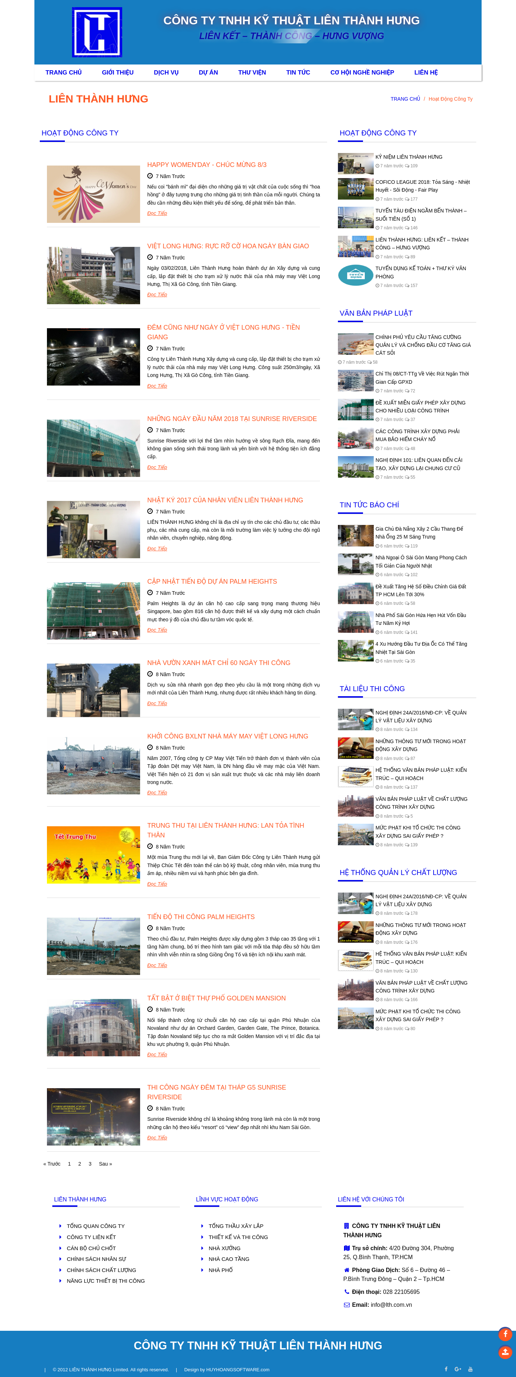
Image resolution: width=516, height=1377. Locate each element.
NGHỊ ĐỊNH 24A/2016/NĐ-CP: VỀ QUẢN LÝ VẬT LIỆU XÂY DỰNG (421, 716)
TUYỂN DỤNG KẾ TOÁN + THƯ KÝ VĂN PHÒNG (421, 272)
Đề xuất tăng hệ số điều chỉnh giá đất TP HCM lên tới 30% (421, 590)
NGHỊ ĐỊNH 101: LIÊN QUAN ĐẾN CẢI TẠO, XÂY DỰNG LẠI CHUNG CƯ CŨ (419, 464)
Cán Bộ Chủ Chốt (91, 1248)
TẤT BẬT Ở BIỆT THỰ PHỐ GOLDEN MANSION (217, 998)
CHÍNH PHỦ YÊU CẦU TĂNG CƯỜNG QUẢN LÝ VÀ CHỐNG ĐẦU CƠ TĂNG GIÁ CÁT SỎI (423, 345)
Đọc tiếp (157, 213)
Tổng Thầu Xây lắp (236, 1226)
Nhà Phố (221, 1270)
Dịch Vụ (166, 72)
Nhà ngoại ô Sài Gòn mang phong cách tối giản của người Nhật (421, 561)
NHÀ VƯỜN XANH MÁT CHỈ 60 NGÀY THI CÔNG (219, 662)
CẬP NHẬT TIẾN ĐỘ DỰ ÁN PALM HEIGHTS (212, 581)
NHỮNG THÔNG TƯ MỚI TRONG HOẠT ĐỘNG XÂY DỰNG (421, 745)
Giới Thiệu (118, 72)
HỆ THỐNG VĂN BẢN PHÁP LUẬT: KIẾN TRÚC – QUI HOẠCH (421, 774)
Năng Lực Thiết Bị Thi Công (106, 1281)
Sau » (105, 1164)
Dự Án (208, 72)
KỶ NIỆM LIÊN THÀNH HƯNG (409, 157)
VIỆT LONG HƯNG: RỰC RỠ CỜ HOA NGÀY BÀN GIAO (228, 246)
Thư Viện (252, 72)
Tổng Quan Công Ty (96, 1226)
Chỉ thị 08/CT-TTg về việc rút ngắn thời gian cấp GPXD (422, 377)
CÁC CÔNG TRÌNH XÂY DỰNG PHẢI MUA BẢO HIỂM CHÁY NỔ (418, 435)
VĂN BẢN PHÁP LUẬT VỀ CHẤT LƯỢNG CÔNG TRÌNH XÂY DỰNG (422, 803)
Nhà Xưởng (224, 1248)
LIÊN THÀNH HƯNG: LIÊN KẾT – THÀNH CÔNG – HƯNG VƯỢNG (422, 243)
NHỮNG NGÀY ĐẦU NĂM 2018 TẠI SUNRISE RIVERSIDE (232, 418)
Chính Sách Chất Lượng (101, 1270)
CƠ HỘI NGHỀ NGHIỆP (362, 72)
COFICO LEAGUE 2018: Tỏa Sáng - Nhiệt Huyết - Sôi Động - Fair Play (423, 186)
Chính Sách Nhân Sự (96, 1259)
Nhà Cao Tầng (229, 1259)
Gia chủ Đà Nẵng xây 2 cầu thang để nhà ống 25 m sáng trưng (419, 533)
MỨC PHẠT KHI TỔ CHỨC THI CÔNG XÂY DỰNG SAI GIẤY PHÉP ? (418, 831)
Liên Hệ (426, 72)
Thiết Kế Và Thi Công (238, 1237)
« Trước (52, 1164)
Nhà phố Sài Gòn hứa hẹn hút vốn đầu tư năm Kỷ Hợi (421, 619)
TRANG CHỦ (405, 99)
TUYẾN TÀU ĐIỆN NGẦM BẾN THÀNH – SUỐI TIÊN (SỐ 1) (421, 214)
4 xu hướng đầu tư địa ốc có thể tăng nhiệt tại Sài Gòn (421, 648)
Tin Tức (298, 72)
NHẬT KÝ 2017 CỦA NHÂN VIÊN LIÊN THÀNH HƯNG (225, 500)
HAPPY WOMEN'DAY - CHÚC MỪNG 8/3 (207, 164)
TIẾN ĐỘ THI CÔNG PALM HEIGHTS (201, 917)
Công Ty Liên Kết (91, 1237)
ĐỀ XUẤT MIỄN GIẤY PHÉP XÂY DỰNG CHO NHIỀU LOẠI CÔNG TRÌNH (420, 406)
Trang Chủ (64, 72)
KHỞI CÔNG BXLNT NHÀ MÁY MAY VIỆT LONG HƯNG (228, 736)
